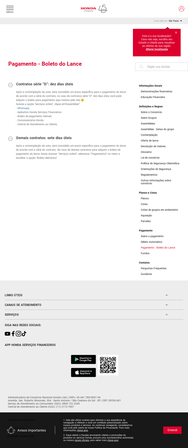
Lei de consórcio (150, 157)
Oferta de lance (149, 140)
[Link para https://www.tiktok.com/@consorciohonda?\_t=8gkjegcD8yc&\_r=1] (24, 334)
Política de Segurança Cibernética (160, 163)
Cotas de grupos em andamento (159, 209)
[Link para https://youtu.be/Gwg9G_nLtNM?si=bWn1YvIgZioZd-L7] (7, 334)
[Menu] (9, 8)
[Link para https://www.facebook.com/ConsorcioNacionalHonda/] (13, 334)
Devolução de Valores (153, 146)
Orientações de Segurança (156, 169)
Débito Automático (151, 241)
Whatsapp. (23, 108)
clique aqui (82, 430)
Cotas (144, 204)
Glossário (146, 151)
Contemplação (149, 134)
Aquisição (146, 215)
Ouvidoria (146, 274)
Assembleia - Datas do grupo (157, 129)
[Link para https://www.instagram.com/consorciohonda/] (18, 334)
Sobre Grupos (149, 117)
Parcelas (146, 221)
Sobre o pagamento (152, 236)
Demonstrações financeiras (156, 91)
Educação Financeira (153, 97)
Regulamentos (149, 174)
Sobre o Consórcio (151, 112)
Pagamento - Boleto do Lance (158, 247)
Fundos (145, 253)
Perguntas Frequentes (153, 268)
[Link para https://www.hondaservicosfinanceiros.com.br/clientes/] (181, 9)
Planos (145, 198)
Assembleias (148, 123)
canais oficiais (82, 440)
